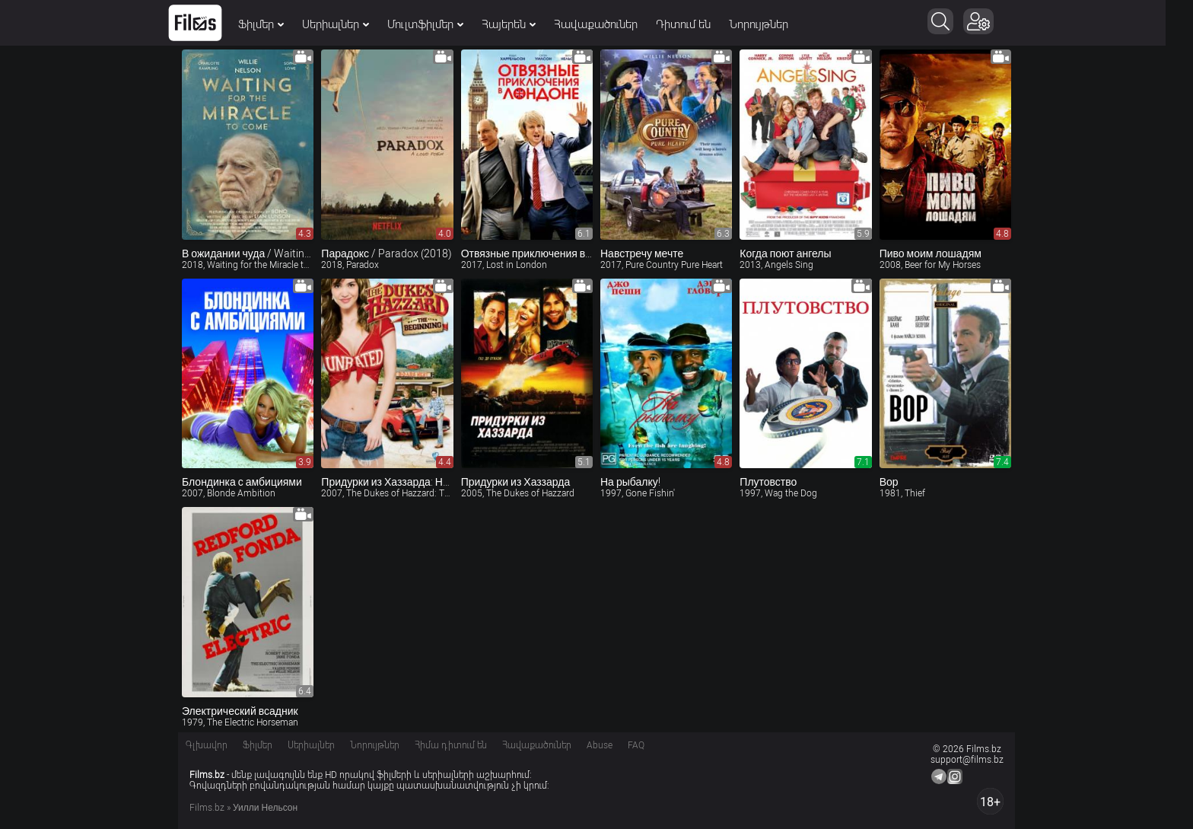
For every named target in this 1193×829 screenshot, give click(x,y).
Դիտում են (697, 24)
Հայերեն (522, 24)
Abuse (599, 745)
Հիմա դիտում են (451, 745)
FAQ (636, 745)
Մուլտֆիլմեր (439, 24)
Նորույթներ (772, 24)
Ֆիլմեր (274, 24)
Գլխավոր (206, 745)
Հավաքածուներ (609, 24)
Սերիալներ (349, 24)
